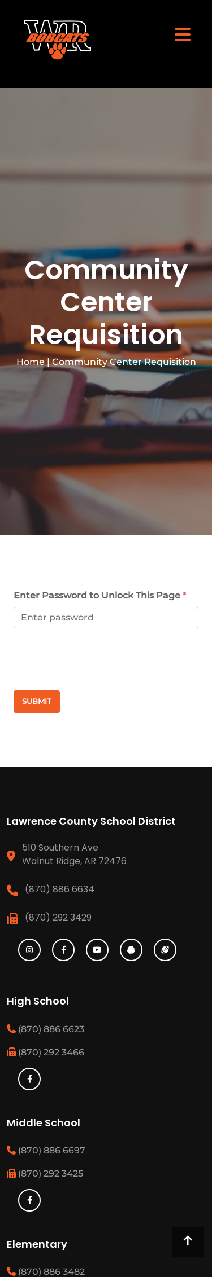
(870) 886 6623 (45, 1029)
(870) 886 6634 (59, 889)
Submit (36, 701)
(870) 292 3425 (45, 1173)
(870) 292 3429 (58, 917)
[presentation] (71, 659)
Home (30, 361)
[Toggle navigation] (182, 34)
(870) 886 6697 (46, 1150)
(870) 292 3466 (45, 1052)
